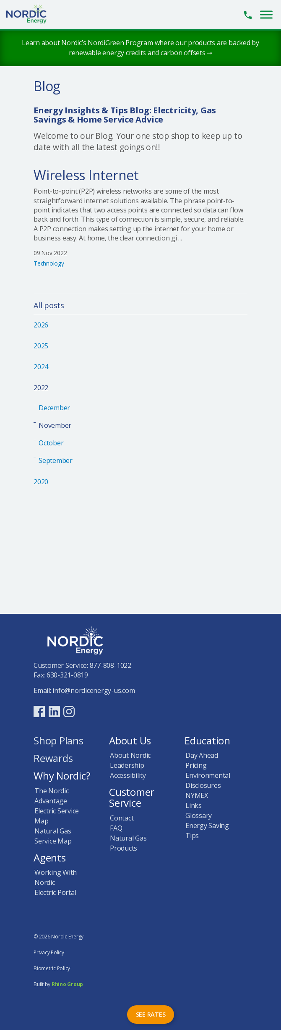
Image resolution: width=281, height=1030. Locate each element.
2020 (41, 481)
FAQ (116, 828)
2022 (41, 387)
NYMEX (196, 795)
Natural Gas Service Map (52, 836)
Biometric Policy (52, 968)
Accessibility (128, 775)
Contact (121, 818)
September (56, 460)
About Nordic (130, 755)
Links (193, 805)
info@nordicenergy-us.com (93, 690)
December (54, 407)
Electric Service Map (56, 816)
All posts (49, 306)
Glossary (198, 815)
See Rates (151, 1014)
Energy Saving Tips (207, 830)
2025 (41, 345)
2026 (41, 325)
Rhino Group (67, 984)
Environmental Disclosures (207, 780)
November (55, 425)
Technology (49, 263)
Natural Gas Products (128, 843)
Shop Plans (58, 741)
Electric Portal (55, 892)
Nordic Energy (31, 13)
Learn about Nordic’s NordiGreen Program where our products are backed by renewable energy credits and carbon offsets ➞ (140, 47)
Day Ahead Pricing (201, 760)
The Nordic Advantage (51, 795)
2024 (41, 366)
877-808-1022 (110, 665)
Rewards (53, 759)
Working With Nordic (55, 877)
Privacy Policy (49, 952)
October (51, 442)
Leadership (127, 765)
